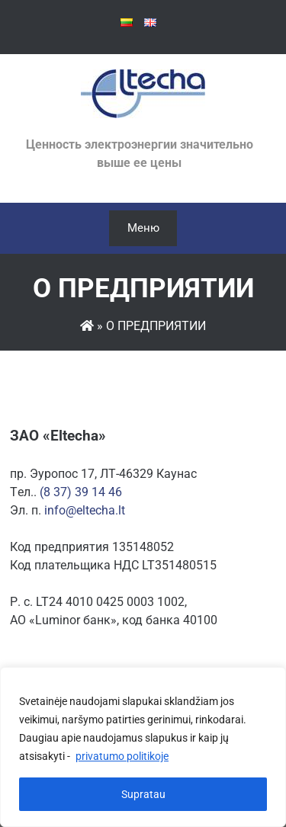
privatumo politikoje (122, 756)
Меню (143, 228)
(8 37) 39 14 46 (81, 492)
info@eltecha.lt (84, 510)
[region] (143, 747)
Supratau (143, 794)
